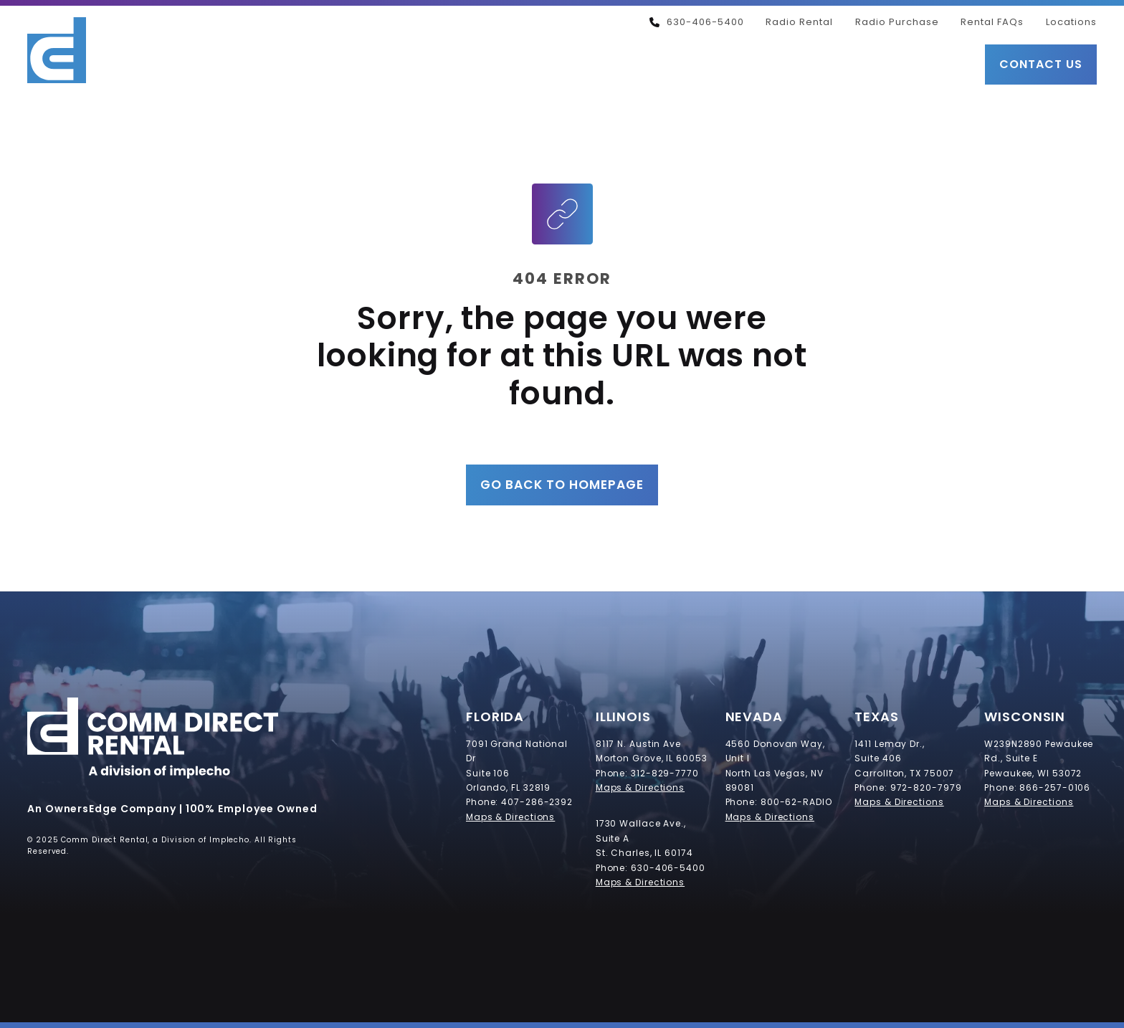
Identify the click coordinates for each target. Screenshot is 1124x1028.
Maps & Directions (510, 817)
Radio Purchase (897, 22)
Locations (1071, 22)
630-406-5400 (696, 22)
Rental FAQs (992, 22)
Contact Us (1040, 64)
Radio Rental (799, 22)
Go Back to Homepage (562, 484)
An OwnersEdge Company (101, 808)
